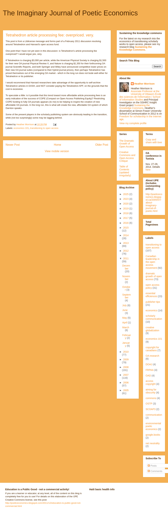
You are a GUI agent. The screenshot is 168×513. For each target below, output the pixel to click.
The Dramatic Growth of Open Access (126, 143)
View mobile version (57, 151)
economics (151, 310)
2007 (126, 374)
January (126, 344)
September (126, 296)
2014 (126, 235)
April (125, 322)
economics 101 (21, 128)
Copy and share (154, 141)
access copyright (151, 382)
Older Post (101, 144)
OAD (148, 375)
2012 (126, 250)
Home (57, 144)
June (125, 310)
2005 (126, 390)
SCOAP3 (151, 409)
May (125, 317)
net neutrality (153, 443)
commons (151, 398)
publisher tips (153, 301)
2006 (126, 382)
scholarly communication (154, 317)
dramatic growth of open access (154, 276)
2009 (126, 359)
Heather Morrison (144, 83)
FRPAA (150, 370)
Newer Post (13, 144)
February (126, 336)
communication (154, 414)
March (125, 327)
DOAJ (149, 364)
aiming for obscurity (151, 391)
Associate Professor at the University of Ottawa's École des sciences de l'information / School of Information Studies (140, 95)
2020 (126, 203)
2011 (126, 258)
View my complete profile (132, 123)
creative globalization (152, 329)
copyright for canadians (152, 349)
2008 (126, 367)
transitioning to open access (44, 128)
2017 (126, 218)
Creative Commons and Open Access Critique (127, 156)
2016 (126, 222)
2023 (126, 198)
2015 (126, 227)
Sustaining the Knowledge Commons (134, 106)
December (126, 267)
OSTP (149, 403)
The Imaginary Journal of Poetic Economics (70, 13)
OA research (152, 355)
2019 (126, 208)
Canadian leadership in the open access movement (152, 262)
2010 (126, 351)
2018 (126, 213)
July (124, 305)
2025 (126, 194)
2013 (126, 243)
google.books (153, 434)
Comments (155, 471)
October (126, 288)
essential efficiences (151, 295)
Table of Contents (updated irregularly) (125, 171)
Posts (152, 465)
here (148, 169)
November (126, 278)
